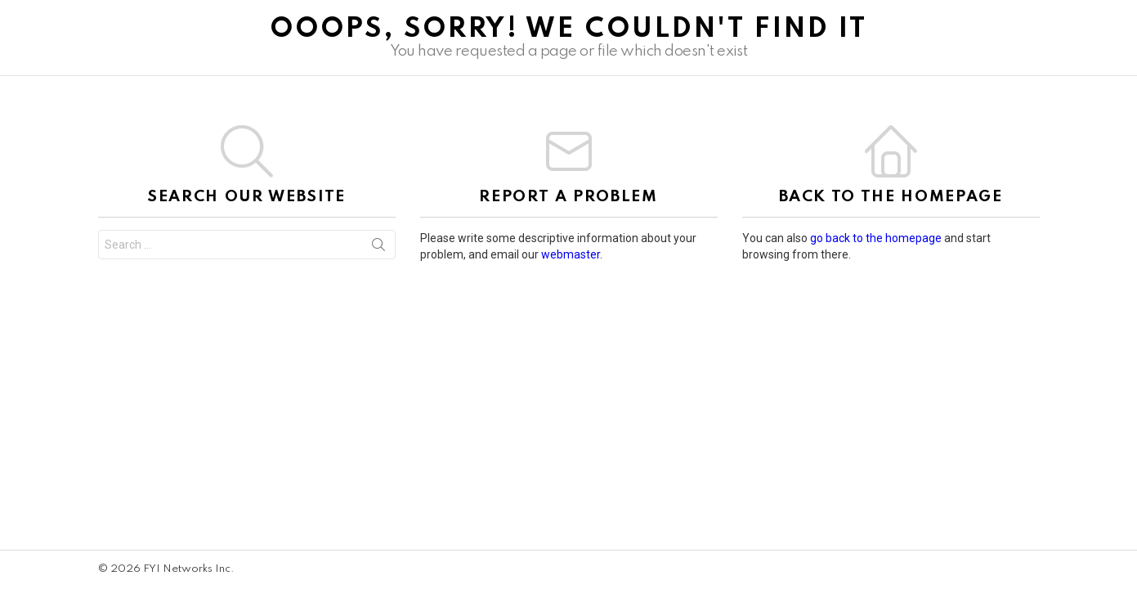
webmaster (570, 254)
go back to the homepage (876, 238)
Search (378, 248)
